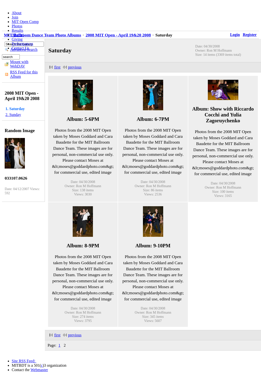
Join (15, 17)
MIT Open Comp (25, 22)
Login (235, 35)
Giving (17, 39)
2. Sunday (13, 115)
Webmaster (39, 370)
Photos (17, 26)
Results (17, 30)
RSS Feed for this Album (24, 74)
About (16, 13)
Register (250, 35)
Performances (22, 44)
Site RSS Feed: (24, 361)
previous (74, 67)
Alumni (18, 35)
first (57, 67)
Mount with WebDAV (19, 64)
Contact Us (20, 48)
